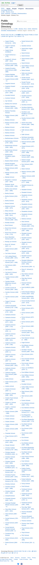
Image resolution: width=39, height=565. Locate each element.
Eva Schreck (25, 437)
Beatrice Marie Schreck (11, 161)
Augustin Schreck (10, 83)
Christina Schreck (10, 484)
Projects (21, 8)
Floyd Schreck (26, 532)
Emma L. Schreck (27, 305)
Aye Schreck (8, 101)
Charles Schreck (9, 416)
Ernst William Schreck (28, 372)
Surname (23, 557)
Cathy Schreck (9, 379)
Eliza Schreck (25, 221)
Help (12, 560)
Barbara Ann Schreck (11, 103)
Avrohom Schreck (10, 98)
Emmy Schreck (26, 335)
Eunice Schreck (26, 400)
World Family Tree (4, 560)
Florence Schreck (26, 520)
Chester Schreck (9, 445)
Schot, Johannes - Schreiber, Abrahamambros (14, 13)
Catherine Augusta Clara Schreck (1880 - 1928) (11, 374)
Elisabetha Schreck (27, 204)
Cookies (16, 559)
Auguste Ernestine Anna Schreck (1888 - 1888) (11, 70)
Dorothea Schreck (27, 104)
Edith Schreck (25, 127)
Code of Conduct (23, 559)
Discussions (29, 8)
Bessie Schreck (9, 203)
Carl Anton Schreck (10, 253)
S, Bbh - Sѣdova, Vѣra (20, 29)
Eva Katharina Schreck (28, 407)
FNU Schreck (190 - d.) (28, 542)
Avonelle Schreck (10, 95)
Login (13, 3)
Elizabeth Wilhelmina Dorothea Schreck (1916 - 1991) (27, 262)
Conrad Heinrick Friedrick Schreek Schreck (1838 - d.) (10, 529)
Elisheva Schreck (26, 219)
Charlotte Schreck (10, 433)
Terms (28, 557)
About (12, 557)
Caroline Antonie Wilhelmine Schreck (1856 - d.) (10, 283)
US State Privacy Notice (6, 559)
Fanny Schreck (26, 483)
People (14, 8)
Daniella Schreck (26, 46)
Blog (31, 559)
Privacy (34, 557)
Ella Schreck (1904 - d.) (28, 266)
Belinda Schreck (9, 177)
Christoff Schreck (10, 496)
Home (8, 8)
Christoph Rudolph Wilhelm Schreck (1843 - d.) (11, 504)
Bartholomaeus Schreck (11, 138)
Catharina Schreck (10, 314)
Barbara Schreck (9, 120)
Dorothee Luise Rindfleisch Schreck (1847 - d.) (27, 113)
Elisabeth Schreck (27, 189)
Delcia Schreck (26, 70)
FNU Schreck (25, 535)
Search (20, 5)
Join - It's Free (5, 3)
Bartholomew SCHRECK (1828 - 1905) (10, 156)
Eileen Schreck (26, 169)
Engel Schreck (26, 342)
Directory (17, 557)
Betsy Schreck (9, 211)
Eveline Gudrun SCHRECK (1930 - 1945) (27, 470)
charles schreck (9, 386)
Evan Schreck (25, 461)
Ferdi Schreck (25, 486)
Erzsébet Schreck (26, 384)
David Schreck (26, 53)
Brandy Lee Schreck (10, 241)
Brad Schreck (9, 225)
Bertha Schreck (9, 193)
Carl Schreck (8, 269)
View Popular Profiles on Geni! (27, 34)
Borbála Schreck (9, 222)
